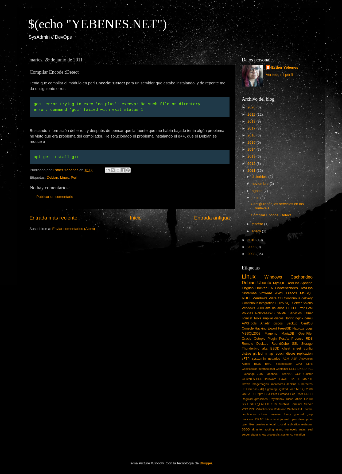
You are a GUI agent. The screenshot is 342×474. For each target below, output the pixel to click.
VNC (245, 409)
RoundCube (280, 344)
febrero (258, 224)
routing (269, 429)
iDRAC (259, 419)
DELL (293, 368)
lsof (260, 353)
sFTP (246, 359)
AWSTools (249, 323)
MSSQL (306, 293)
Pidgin (272, 338)
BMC (268, 363)
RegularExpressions (255, 399)
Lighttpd (283, 389)
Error (301, 308)
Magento (271, 333)
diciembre (260, 177)
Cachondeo (301, 277)
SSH (245, 404)
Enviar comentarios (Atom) (73, 229)
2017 (251, 128)
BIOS (257, 363)
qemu (309, 318)
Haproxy (298, 328)
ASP (294, 358)
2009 (251, 247)
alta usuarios (274, 308)
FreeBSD (285, 328)
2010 (251, 240)
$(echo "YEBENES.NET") (97, 24)
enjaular (276, 414)
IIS (298, 379)
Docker (261, 288)
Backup (291, 323)
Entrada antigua (212, 218)
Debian (52, 177)
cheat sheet (291, 348)
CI (287, 308)
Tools (257, 318)
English (248, 288)
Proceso (297, 338)
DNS (300, 368)
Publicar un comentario (54, 197)
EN (271, 288)
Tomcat (247, 318)
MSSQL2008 (251, 333)
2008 (251, 254)
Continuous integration (258, 303)
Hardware (270, 379)
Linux (64, 177)
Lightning (271, 389)
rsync (279, 429)
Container (282, 368)
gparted (299, 414)
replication (293, 424)
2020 (251, 107)
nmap (269, 353)
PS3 (267, 393)
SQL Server (293, 303)
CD (280, 298)
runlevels (291, 429)
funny (287, 414)
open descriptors (302, 419)
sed (310, 429)
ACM (286, 358)
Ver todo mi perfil (279, 75)
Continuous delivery (298, 298)
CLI (293, 308)
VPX (252, 409)
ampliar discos (272, 318)
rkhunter (257, 429)
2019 (251, 114)
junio (256, 198)
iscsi (276, 419)
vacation (299, 434)
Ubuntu (264, 282)
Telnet (308, 313)
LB (243, 389)
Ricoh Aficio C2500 (299, 399)
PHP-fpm (257, 393)
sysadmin (259, 359)
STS (274, 404)
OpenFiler (305, 333)
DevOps (306, 288)
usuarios (274, 359)
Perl (74, 177)
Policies (247, 313)
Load (292, 389)
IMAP (305, 379)
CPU (299, 363)
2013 (251, 156)
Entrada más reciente (53, 218)
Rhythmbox (277, 399)
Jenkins (291, 384)
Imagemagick (260, 384)
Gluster (308, 373)
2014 (251, 149)
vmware (266, 293)
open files (248, 424)
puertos (260, 424)
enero (257, 231)
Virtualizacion (264, 409)
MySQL (279, 283)
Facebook (272, 373)
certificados (249, 414)
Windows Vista (265, 298)
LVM (309, 308)
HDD (259, 379)
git (254, 353)
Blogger (206, 463)
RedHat (293, 283)
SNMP (281, 313)
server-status (250, 434)
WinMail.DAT (295, 409)
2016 (251, 135)
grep (310, 414)
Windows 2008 (253, 308)
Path (274, 393)
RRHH (308, 393)
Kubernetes (305, 384)
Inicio (136, 218)
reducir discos (285, 353)
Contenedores (286, 288)
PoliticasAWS (264, 313)
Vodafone (280, 409)
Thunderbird (250, 348)
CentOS (307, 323)
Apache (306, 283)
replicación (305, 353)
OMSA (246, 393)
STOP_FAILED (259, 404)
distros (246, 353)
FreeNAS (286, 373)
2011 (251, 171)
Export (272, 328)
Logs (309, 328)
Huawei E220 (286, 379)
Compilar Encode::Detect (271, 215)
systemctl (287, 434)
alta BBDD (270, 348)
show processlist (269, 434)
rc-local (270, 424)
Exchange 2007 (252, 373)
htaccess (247, 419)
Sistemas (249, 293)
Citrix (309, 363)
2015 (251, 142)
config (308, 348)
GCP (298, 373)
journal (285, 419)
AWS (279, 293)
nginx (299, 318)
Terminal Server (302, 404)
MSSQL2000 (304, 389)
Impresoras (277, 384)
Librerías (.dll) (255, 389)
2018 (251, 121)
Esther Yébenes (284, 67)
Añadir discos (272, 323)
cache (309, 409)
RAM (300, 393)
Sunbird (284, 404)
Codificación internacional (258, 368)
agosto (257, 191)
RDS (309, 338)
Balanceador (283, 363)
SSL (295, 344)
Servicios (295, 313)
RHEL (246, 298)
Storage (307, 344)
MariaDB (288, 333)
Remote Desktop (255, 344)
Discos (291, 293)
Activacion (306, 358)
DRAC (308, 368)
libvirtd (289, 318)
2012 (251, 164)
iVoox (268, 419)
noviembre (261, 184)
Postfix (284, 338)
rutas (302, 429)
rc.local (281, 424)
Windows (273, 277)
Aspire (246, 363)
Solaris (308, 303)
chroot (263, 414)
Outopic (259, 338)
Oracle (246, 338)
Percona (283, 393)
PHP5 (279, 303)
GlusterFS (248, 379)
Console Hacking (254, 328)
